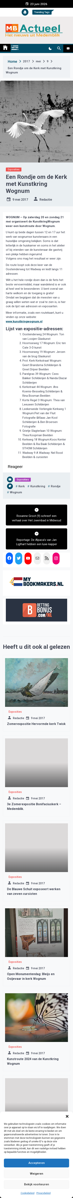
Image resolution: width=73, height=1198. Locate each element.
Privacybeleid (43, 1193)
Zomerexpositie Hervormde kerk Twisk (36, 724)
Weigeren (36, 1173)
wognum (16, 492)
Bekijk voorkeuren (36, 1184)
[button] (67, 1116)
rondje (56, 486)
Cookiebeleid (27, 1193)
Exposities (13, 169)
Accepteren (36, 1163)
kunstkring (37, 486)
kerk (21, 486)
